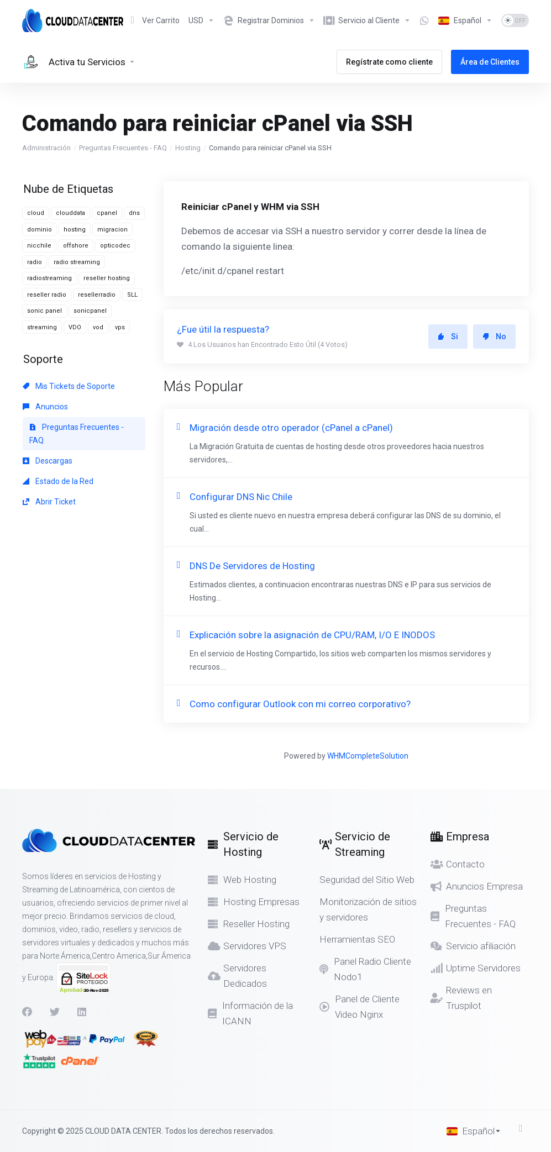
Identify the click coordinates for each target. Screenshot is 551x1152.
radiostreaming (49, 278)
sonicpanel (90, 310)
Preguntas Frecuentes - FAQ (123, 148)
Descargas (47, 460)
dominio (39, 229)
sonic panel (44, 310)
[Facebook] (27, 1011)
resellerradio (97, 294)
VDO (75, 327)
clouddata (70, 213)
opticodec (115, 245)
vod (98, 327)
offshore (75, 245)
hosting (75, 229)
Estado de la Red (58, 481)
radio (34, 262)
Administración (46, 148)
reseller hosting (106, 278)
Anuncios (45, 406)
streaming (42, 327)
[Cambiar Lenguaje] (465, 20)
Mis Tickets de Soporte (69, 386)
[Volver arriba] (524, 1128)
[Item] (424, 20)
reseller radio (46, 294)
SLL (132, 294)
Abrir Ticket (49, 501)
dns (134, 213)
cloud (35, 213)
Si (448, 336)
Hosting (188, 148)
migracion (112, 229)
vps (120, 327)
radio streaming (77, 262)
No (494, 336)
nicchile (39, 245)
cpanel (107, 213)
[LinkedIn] (82, 1011)
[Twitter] (55, 1011)
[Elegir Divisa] (201, 20)
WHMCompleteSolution (367, 755)
